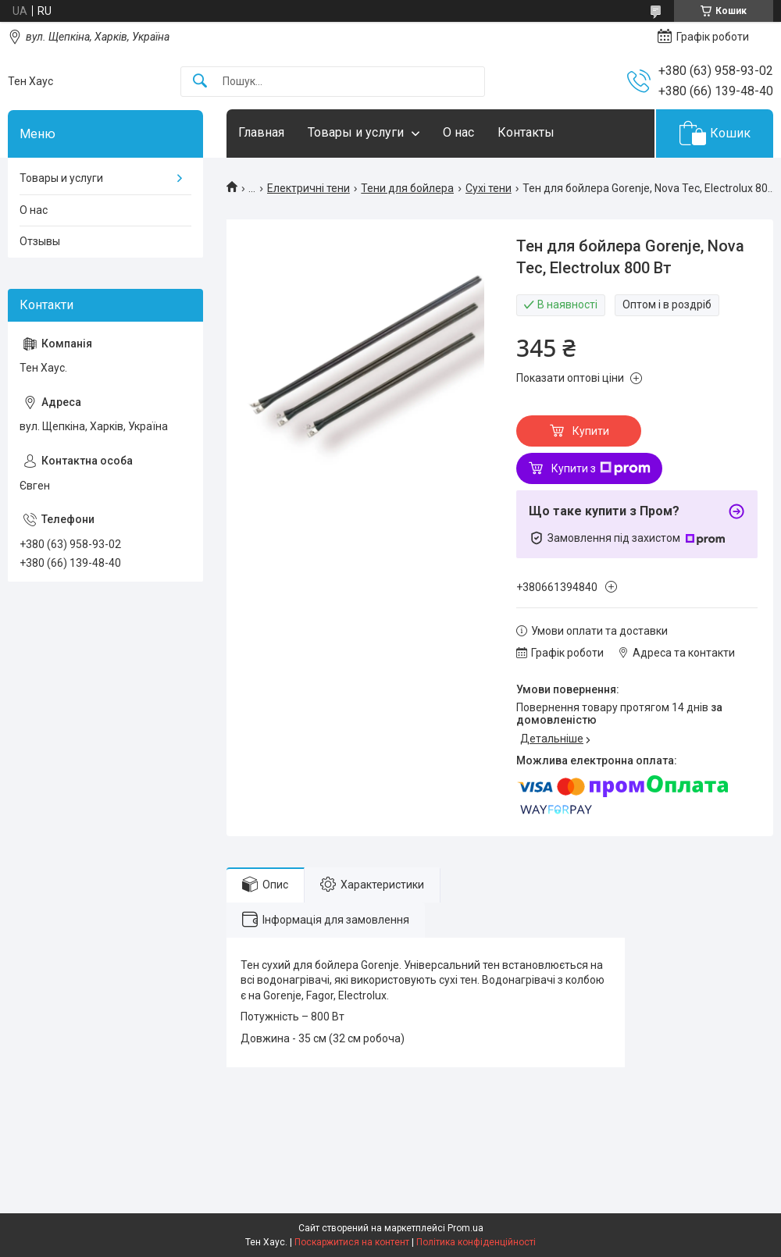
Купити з (601, 468)
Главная (261, 132)
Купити (590, 431)
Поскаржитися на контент (351, 1242)
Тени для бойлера (407, 188)
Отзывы (40, 241)
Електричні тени (308, 188)
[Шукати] (200, 81)
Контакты (526, 132)
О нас (458, 132)
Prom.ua (465, 1228)
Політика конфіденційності (476, 1242)
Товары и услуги (356, 132)
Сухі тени (488, 188)
